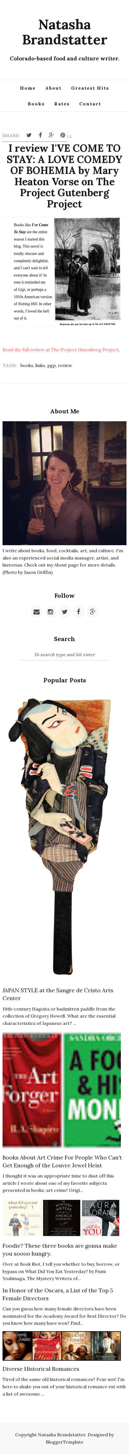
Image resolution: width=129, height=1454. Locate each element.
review (65, 365)
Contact (90, 104)
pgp (51, 365)
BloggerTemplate (64, 1442)
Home (28, 88)
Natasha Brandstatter (64, 31)
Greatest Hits (90, 88)
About (53, 88)
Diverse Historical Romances (41, 1368)
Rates (62, 104)
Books (36, 104)
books (27, 365)
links (40, 365)
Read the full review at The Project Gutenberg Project (61, 349)
